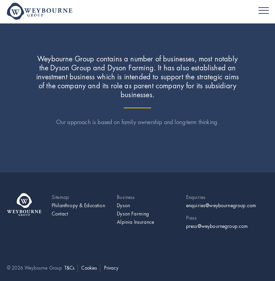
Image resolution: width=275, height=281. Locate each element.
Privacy (111, 268)
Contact (60, 214)
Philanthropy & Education (78, 205)
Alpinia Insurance (135, 222)
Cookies (89, 268)
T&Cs (69, 268)
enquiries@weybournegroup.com (221, 205)
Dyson (123, 205)
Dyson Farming (133, 214)
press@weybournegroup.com (217, 226)
